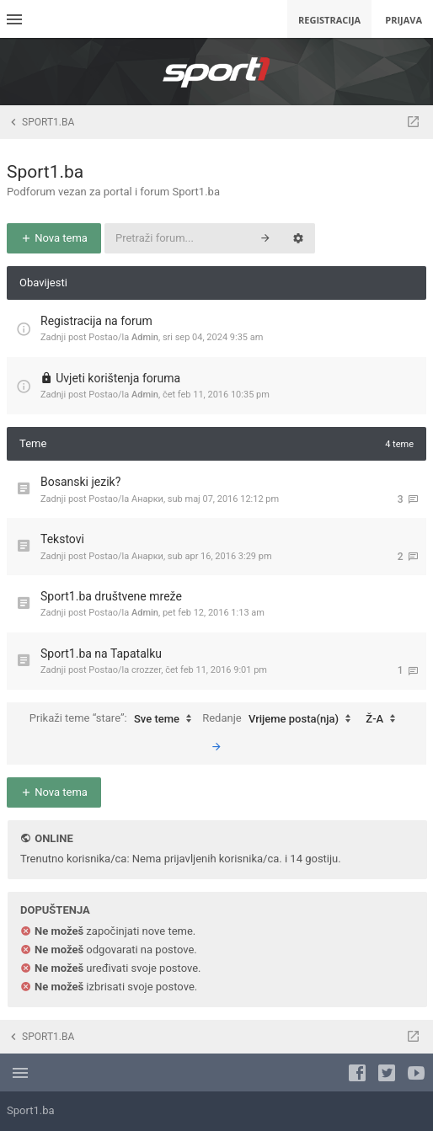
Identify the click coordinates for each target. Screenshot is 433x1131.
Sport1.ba (45, 172)
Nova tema (54, 238)
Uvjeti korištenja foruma (118, 378)
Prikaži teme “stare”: (114, 719)
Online (53, 838)
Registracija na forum (96, 321)
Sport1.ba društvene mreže (111, 596)
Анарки (147, 498)
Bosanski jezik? (80, 481)
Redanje (280, 719)
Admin (144, 337)
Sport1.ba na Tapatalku (101, 653)
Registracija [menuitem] (329, 19)
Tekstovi (62, 539)
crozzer (146, 669)
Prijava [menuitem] (403, 19)
